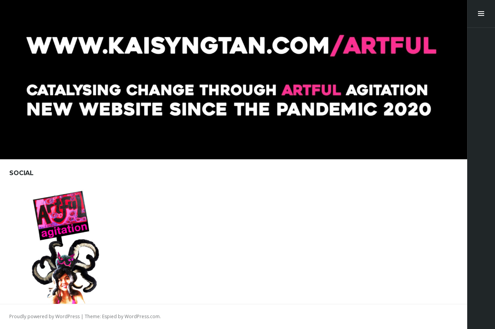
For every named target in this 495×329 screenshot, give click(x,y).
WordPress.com (142, 316)
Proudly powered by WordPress (44, 316)
